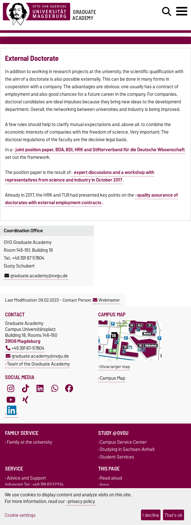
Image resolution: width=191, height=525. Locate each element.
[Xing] (25, 400)
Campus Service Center (123, 442)
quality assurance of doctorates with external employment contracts (91, 198)
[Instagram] (10, 388)
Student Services (117, 456)
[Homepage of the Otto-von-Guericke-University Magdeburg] (36, 13)
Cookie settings (20, 515)
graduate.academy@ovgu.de (36, 276)
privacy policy (81, 501)
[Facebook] (69, 388)
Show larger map (115, 366)
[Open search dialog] (166, 11)
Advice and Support (26, 478)
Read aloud (111, 478)
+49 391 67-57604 (25, 348)
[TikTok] (25, 388)
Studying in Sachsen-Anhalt (127, 449)
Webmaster (106, 300)
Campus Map (112, 378)
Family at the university (29, 442)
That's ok (173, 515)
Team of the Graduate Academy (38, 364)
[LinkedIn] (40, 388)
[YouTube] (10, 400)
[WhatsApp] (54, 388)
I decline (151, 515)
